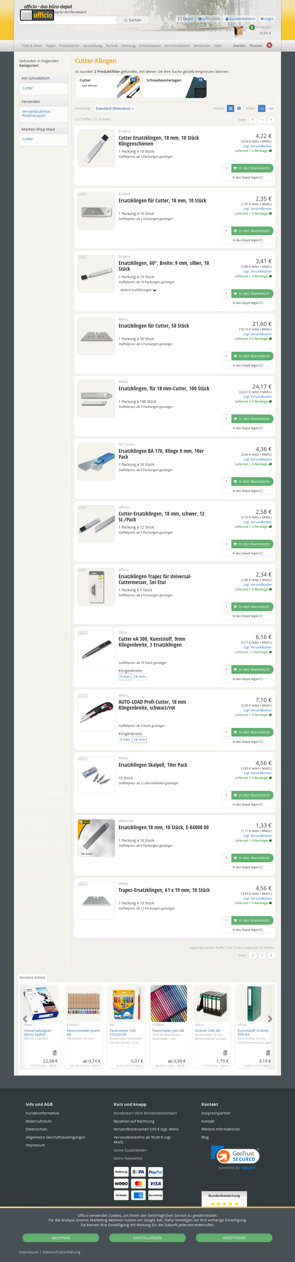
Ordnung (128, 31)
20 (263, 93)
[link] (235, 1143)
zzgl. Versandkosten (258, 131)
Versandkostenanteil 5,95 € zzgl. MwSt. (146, 1114)
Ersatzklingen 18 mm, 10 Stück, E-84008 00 (164, 812)
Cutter (27, 73)
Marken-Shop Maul (38, 114)
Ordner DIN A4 (210, 1019)
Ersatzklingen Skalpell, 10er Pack (153, 750)
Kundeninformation (42, 1098)
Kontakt (207, 1106)
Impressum (29, 1252)
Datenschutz (61, 1252)
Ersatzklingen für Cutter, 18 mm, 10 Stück (162, 185)
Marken (239, 31)
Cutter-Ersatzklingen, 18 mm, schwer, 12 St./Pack (162, 501)
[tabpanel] (147, 1010)
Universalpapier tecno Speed (37, 1019)
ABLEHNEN (61, 1237)
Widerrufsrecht (39, 1106)
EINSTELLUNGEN (148, 1237)
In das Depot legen (248, 163)
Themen (255, 31)
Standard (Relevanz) (115, 93)
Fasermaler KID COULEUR (126, 1021)
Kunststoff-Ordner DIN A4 (255, 1021)
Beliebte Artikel (32, 963)
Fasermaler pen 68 (168, 1019)
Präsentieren (69, 31)
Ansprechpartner (216, 1098)
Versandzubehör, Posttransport (36, 99)
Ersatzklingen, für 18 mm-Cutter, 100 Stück (164, 373)
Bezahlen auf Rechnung (134, 1106)
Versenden (202, 31)
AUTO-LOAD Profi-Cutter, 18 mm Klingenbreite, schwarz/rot (152, 689)
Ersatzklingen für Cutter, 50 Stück (154, 310)
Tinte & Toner (31, 31)
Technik (112, 31)
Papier (51, 31)
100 (270, 94)
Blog (205, 1122)
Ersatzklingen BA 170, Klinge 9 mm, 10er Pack (161, 439)
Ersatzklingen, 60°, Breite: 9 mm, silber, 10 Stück (164, 251)
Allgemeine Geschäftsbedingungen (55, 1122)
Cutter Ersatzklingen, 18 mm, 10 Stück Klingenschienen (159, 125)
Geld (218, 31)
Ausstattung (92, 31)
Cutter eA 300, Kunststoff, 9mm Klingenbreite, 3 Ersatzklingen (152, 627)
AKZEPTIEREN (234, 1237)
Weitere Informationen (220, 1114)
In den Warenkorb (251, 153)
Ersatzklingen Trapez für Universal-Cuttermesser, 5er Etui (155, 564)
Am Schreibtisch (177, 31)
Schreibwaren (150, 31)
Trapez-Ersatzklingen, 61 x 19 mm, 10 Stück (164, 875)
